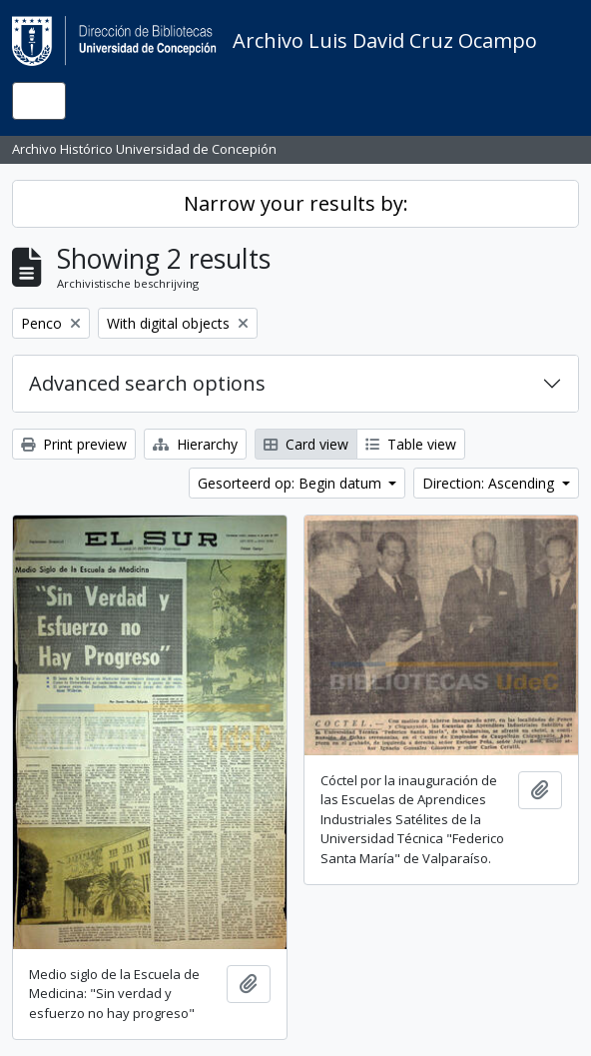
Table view (410, 444)
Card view (306, 444)
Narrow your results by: (296, 203)
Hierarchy (195, 444)
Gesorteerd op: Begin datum (291, 483)
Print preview (74, 444)
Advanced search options (147, 383)
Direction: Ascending (490, 483)
